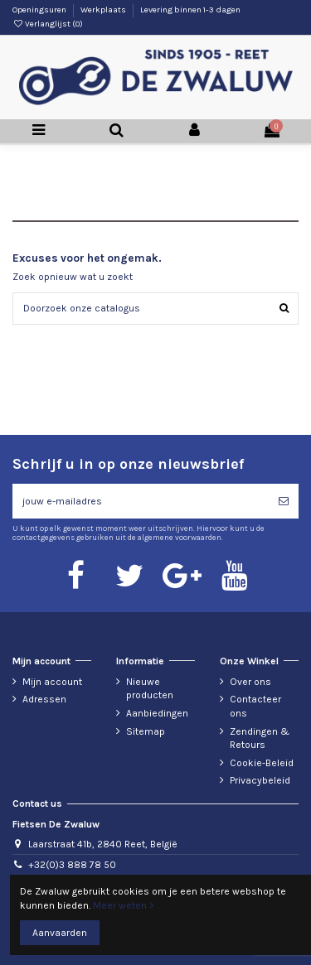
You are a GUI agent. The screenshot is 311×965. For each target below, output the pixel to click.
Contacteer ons (255, 706)
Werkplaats (104, 10)
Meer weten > (123, 905)
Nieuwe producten (149, 689)
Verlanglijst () (47, 24)
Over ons (250, 682)
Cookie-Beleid (262, 763)
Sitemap (145, 731)
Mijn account (52, 682)
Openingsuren (40, 10)
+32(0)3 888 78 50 (72, 865)
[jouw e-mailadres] (140, 501)
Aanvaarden (59, 932)
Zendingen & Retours (259, 738)
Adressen (44, 699)
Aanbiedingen (157, 713)
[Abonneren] (284, 501)
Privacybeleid (260, 780)
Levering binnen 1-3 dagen (190, 10)
